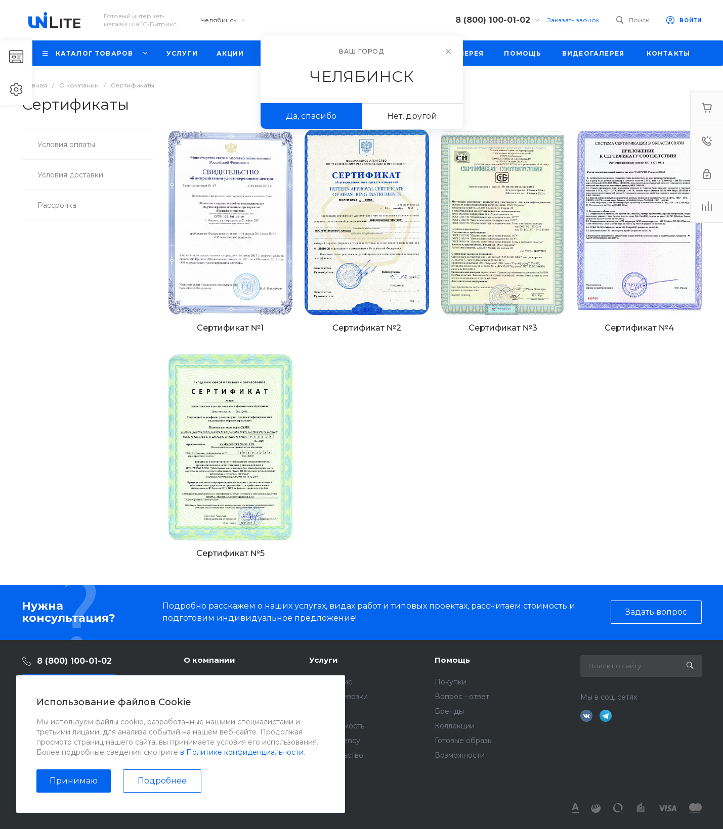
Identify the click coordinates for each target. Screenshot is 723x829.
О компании (209, 660)
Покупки (450, 681)
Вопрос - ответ (462, 696)
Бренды (449, 711)
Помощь (452, 660)
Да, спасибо (311, 116)
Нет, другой (412, 116)
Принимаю (74, 781)
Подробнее (162, 781)
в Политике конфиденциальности (242, 752)
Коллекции (455, 725)
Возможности (460, 755)
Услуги (323, 660)
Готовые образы (464, 740)
